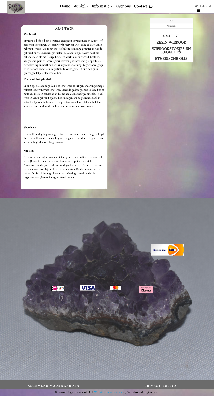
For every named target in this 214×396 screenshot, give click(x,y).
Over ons (123, 7)
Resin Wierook (171, 42)
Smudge (171, 36)
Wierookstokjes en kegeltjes (171, 51)
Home (65, 7)
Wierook (171, 25)
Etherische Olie (171, 58)
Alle (171, 20)
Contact (140, 7)
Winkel (79, 7)
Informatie (100, 7)
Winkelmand (203, 6)
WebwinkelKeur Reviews (108, 392)
